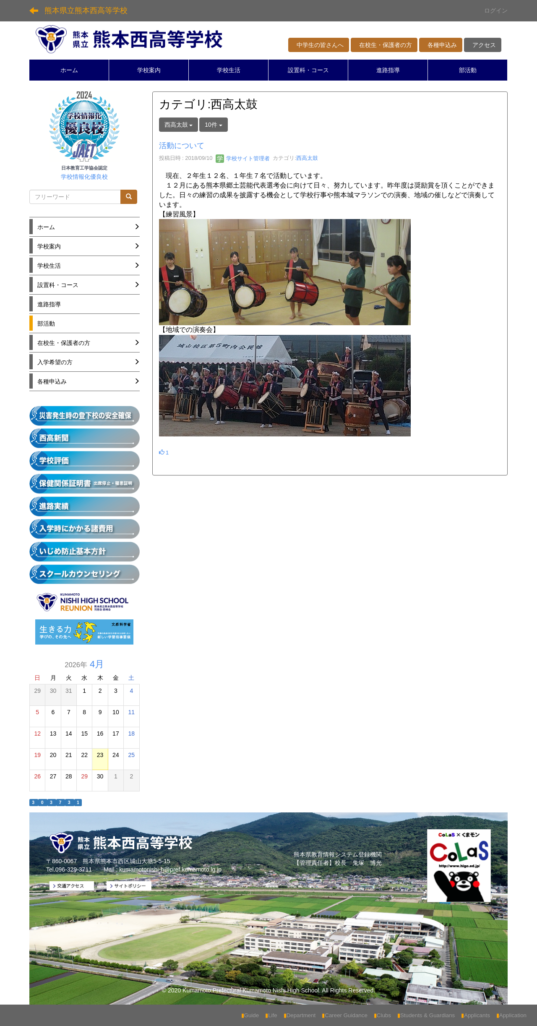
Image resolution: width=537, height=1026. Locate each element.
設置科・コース (308, 70)
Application (511, 1015)
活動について (181, 145)
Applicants (475, 1015)
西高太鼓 (307, 158)
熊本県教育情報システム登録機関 (338, 854)
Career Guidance (345, 1015)
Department (300, 1015)
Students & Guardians (426, 1015)
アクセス (482, 45)
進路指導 (388, 70)
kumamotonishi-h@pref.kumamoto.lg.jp (170, 869)
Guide (250, 1015)
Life (271, 1015)
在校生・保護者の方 (384, 45)
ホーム (69, 70)
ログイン (496, 10)
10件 (213, 124)
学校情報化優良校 (84, 177)
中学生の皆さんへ (319, 45)
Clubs (382, 1015)
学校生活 (228, 70)
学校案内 (149, 70)
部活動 (468, 70)
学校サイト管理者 (243, 158)
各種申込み (441, 45)
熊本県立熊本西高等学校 (86, 10)
